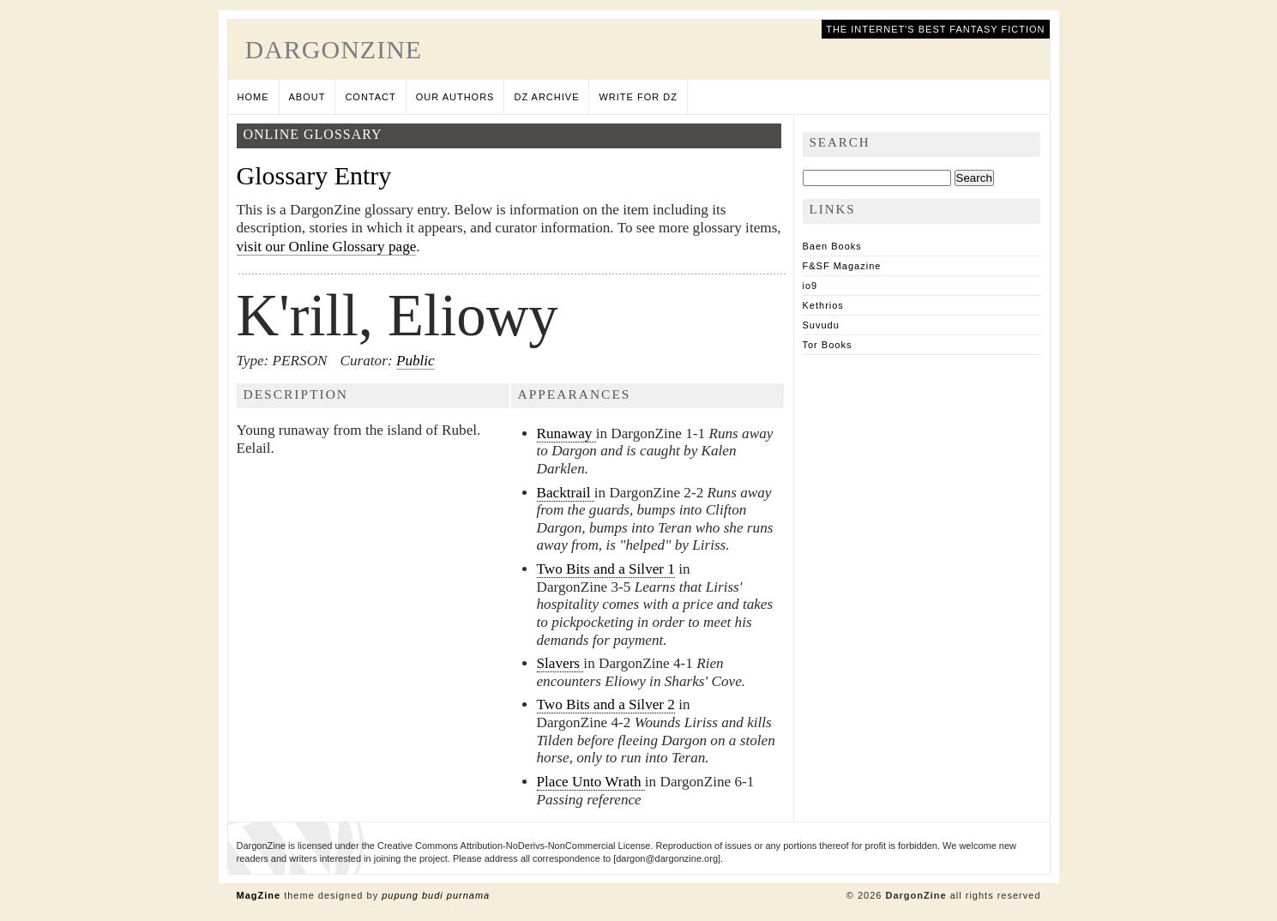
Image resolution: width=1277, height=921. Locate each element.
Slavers (560, 663)
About (307, 97)
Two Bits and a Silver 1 (606, 569)
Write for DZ (638, 97)
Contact (370, 97)
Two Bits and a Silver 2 (606, 704)
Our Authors (455, 97)
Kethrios (823, 305)
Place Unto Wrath (591, 782)
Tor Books (827, 345)
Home (253, 97)
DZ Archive (546, 97)
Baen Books (832, 246)
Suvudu (821, 325)
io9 (810, 285)
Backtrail (565, 493)
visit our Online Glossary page (327, 246)
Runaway (566, 433)
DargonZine (334, 49)
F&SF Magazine (842, 266)
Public (415, 360)
